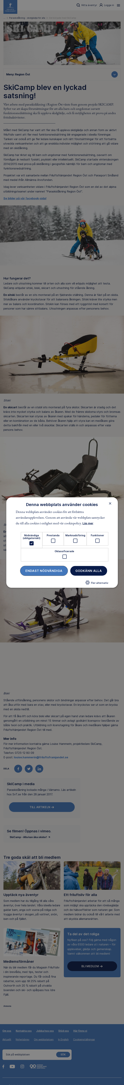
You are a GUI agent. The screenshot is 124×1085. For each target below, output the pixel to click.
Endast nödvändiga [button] (43, 570)
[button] (97, 583)
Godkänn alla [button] (88, 570)
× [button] (110, 503)
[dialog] (62, 542)
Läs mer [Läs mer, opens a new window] (87, 523)
